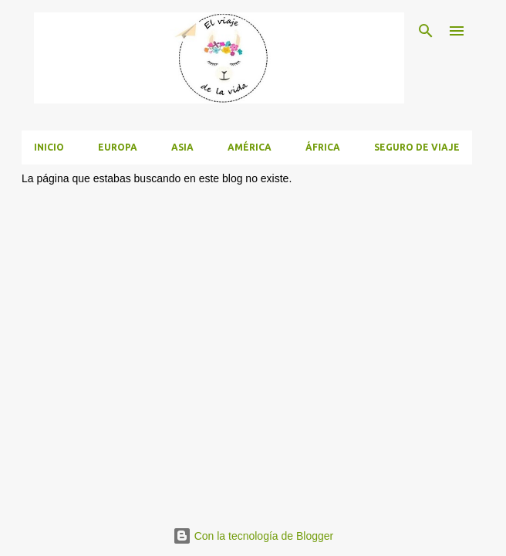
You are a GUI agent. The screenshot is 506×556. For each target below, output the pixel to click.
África (322, 147)
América (250, 147)
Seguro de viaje (417, 147)
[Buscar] (426, 30)
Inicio (49, 147)
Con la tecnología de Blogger (253, 536)
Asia (182, 147)
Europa (117, 147)
